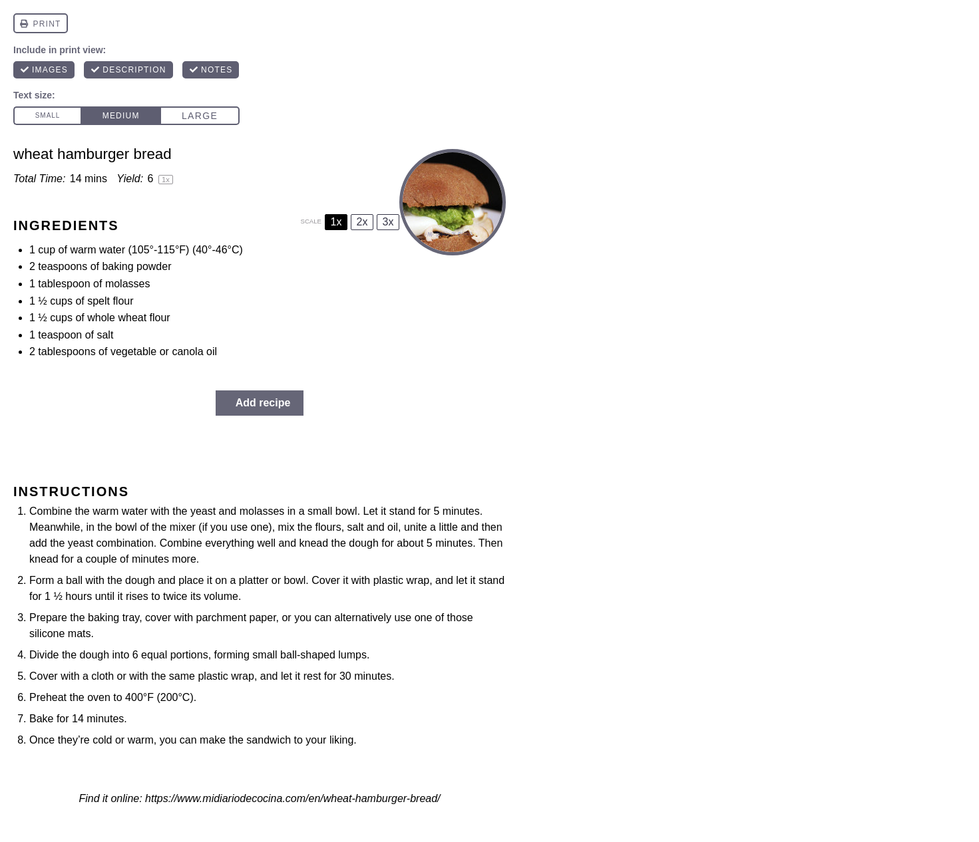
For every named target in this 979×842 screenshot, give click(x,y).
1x (336, 221)
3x (388, 221)
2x (362, 221)
